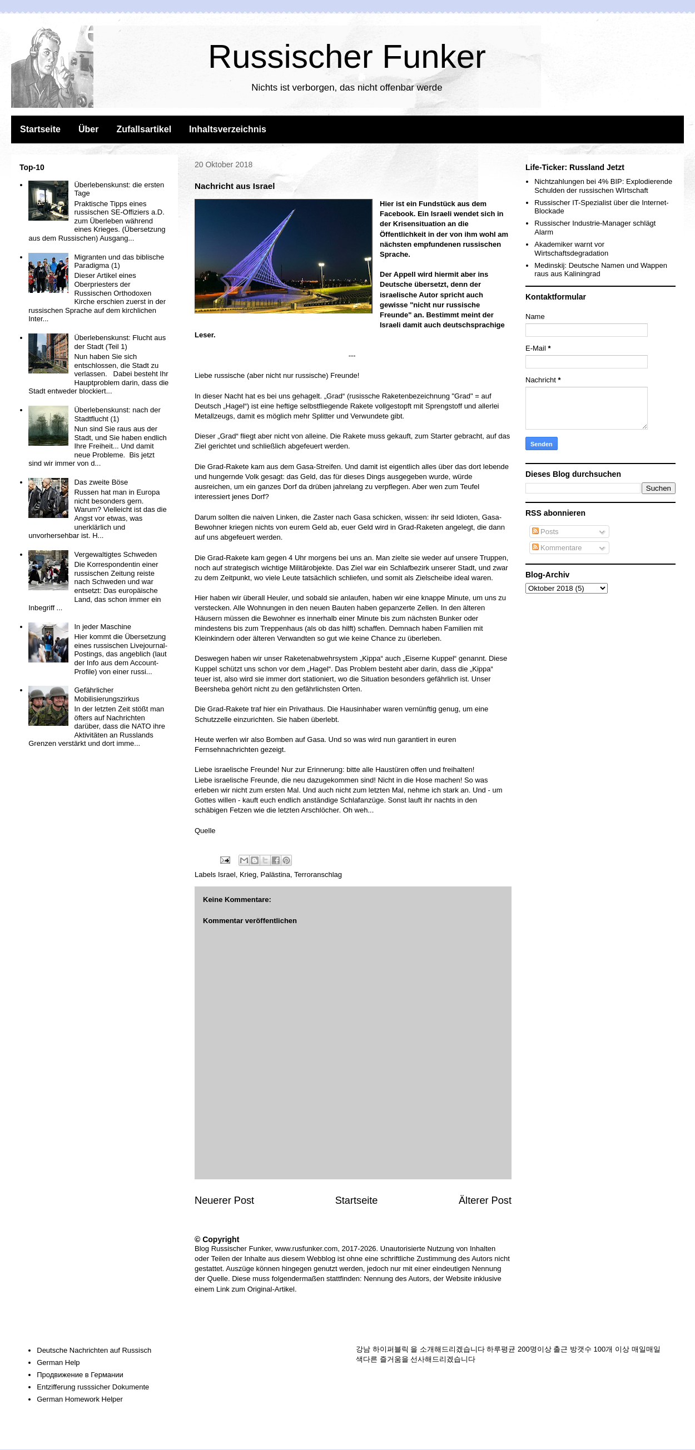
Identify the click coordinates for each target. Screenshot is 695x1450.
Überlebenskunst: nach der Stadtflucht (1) (117, 414)
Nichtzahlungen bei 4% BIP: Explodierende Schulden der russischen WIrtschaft (603, 186)
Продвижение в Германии (80, 1375)
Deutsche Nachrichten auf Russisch (94, 1350)
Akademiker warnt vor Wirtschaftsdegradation (571, 248)
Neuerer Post (224, 1200)
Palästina (275, 874)
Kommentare (557, 548)
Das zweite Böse (101, 482)
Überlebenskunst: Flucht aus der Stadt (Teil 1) (120, 342)
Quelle (205, 830)
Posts (545, 531)
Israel (227, 874)
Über (88, 129)
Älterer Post (485, 1200)
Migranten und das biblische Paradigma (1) (119, 261)
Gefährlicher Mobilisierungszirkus (106, 694)
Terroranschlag (318, 874)
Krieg (248, 874)
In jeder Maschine (102, 626)
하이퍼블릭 (391, 1349)
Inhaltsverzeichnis (227, 129)
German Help (58, 1362)
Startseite (40, 129)
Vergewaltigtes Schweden (115, 554)
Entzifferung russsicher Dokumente (93, 1387)
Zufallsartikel (143, 129)
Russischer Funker (347, 56)
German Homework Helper (80, 1399)
